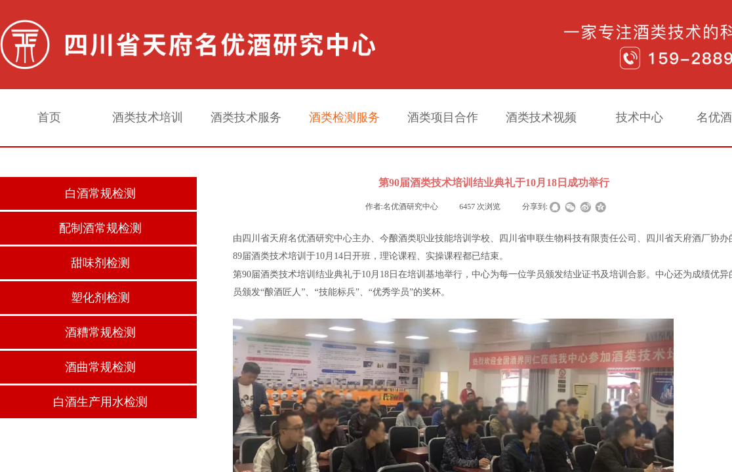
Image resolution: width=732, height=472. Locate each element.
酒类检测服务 (344, 117)
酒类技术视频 (541, 117)
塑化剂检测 (100, 297)
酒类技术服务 (246, 117)
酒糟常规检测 (100, 332)
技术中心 (639, 117)
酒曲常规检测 (100, 367)
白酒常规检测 (100, 193)
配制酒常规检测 (100, 228)
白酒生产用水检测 (100, 401)
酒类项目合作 (442, 117)
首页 (49, 117)
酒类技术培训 (147, 117)
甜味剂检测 (100, 262)
